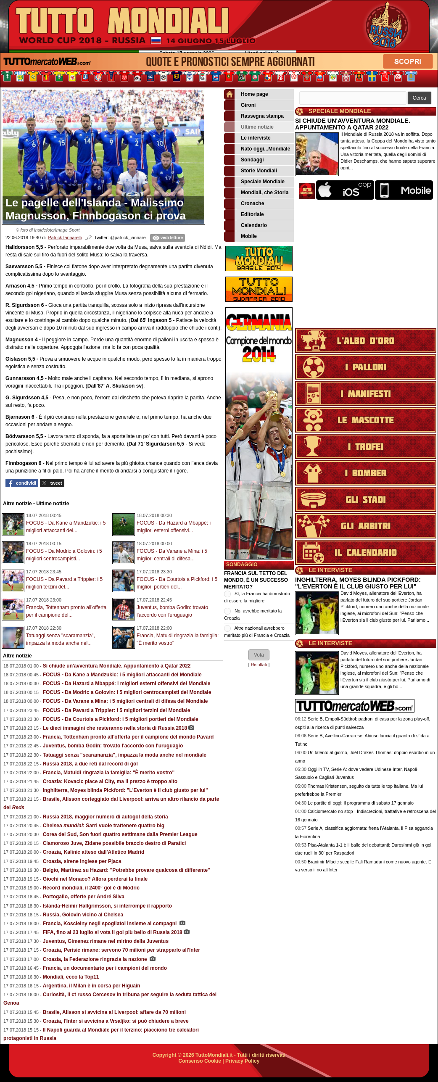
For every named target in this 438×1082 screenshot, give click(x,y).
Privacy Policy (242, 1061)
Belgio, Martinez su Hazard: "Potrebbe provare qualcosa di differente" (126, 870)
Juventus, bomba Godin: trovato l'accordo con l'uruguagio (113, 746)
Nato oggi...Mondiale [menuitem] (257, 149)
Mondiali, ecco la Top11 (71, 977)
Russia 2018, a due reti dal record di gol (90, 764)
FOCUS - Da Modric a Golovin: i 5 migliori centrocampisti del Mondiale (127, 692)
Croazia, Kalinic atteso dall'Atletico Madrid (94, 852)
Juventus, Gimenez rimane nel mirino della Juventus (106, 941)
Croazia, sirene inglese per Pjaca (82, 861)
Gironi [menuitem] (240, 105)
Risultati (259, 664)
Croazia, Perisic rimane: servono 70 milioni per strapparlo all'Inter (121, 950)
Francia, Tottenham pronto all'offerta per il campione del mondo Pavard (128, 737)
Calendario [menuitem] (245, 225)
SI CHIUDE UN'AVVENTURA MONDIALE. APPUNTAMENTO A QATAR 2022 (352, 124)
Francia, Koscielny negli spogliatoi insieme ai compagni (110, 923)
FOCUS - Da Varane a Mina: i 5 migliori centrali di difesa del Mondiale (125, 701)
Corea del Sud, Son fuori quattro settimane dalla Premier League (120, 834)
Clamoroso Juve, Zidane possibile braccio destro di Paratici (114, 843)
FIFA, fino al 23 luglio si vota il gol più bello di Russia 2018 (112, 932)
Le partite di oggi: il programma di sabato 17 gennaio (361, 802)
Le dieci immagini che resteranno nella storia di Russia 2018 (115, 728)
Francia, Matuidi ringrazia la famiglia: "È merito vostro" (108, 773)
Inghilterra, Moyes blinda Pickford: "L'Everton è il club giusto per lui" (125, 790)
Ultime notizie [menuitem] (249, 127)
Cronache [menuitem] (244, 203)
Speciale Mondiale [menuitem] (254, 182)
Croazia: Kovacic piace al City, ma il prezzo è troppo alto (110, 781)
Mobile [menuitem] (240, 236)
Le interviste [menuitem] (247, 138)
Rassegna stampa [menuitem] (254, 116)
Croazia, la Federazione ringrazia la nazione (95, 959)
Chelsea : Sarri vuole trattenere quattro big (103, 826)
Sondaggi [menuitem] (244, 160)
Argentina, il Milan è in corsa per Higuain (91, 986)
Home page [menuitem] (246, 94)
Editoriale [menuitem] (244, 214)
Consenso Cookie (200, 1061)
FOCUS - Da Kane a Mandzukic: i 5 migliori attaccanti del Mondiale (122, 675)
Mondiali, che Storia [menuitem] (256, 192)
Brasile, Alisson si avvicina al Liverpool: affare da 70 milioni (114, 1012)
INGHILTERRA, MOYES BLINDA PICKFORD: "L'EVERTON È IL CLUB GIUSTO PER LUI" (358, 583)
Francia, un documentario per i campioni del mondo (105, 968)
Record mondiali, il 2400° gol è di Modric (91, 888)
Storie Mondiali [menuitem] (250, 171)
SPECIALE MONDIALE (340, 111)
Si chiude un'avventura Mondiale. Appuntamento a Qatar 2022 (117, 666)
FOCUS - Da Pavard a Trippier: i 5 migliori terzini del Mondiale (116, 710)
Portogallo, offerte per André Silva (83, 897)
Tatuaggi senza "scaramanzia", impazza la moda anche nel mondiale (124, 755)
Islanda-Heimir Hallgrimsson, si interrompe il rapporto (107, 906)
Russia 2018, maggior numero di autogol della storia (105, 817)
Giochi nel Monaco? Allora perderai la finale (95, 879)
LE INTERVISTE (330, 570)
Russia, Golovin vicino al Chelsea (83, 915)
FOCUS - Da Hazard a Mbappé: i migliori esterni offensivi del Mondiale (127, 683)
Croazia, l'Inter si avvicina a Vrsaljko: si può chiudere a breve (116, 1021)
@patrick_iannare (128, 237)
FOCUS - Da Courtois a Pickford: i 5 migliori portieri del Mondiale (120, 719)
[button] (258, 654)
